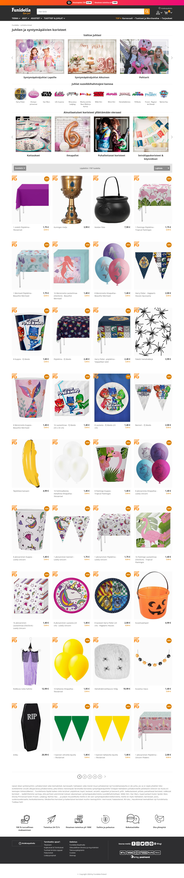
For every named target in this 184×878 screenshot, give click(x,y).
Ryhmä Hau (164, 102)
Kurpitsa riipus (141, 689)
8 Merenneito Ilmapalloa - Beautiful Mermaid (106, 294)
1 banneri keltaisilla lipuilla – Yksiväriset (106, 756)
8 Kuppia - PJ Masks (21, 359)
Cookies (73, 853)
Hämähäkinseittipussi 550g (106, 689)
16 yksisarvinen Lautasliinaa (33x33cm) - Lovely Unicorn (23, 625)
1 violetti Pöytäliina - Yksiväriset (21, 228)
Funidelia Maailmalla (77, 845)
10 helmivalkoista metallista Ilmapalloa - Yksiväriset (63, 494)
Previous (12, 58)
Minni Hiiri (111, 102)
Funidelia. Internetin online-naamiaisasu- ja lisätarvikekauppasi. (21, 11)
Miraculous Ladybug (73, 103)
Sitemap (73, 855)
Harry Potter (20, 102)
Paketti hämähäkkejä (144, 359)
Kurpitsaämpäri (142, 623)
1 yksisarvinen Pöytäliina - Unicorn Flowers (146, 756)
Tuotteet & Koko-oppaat (53, 850)
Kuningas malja (60, 227)
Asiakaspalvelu (27, 843)
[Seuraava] (105, 777)
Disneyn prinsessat (33, 103)
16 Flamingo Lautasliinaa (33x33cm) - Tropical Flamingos (146, 559)
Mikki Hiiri (98, 102)
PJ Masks (138, 102)
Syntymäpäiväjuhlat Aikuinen (92, 77)
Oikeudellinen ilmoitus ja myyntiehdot (84, 847)
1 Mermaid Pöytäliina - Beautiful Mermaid (22, 294)
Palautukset (48, 853)
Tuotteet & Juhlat (53, 18)
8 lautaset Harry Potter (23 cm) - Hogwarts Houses (106, 624)
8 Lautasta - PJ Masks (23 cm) (105, 426)
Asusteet (35, 18)
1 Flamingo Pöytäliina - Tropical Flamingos (145, 228)
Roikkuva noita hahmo (22, 689)
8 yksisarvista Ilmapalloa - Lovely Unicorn (146, 492)
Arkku (15, 755)
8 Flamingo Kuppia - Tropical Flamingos (103, 492)
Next (172, 58)
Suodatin (19, 168)
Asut (24, 18)
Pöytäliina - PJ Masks (62, 359)
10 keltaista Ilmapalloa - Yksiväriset (64, 690)
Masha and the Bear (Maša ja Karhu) (85, 104)
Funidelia (15, 25)
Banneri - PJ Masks (143, 425)
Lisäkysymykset (50, 855)
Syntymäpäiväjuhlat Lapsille (40, 77)
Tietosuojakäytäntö (77, 850)
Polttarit (144, 77)
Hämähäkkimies (124, 102)
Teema (15, 18)
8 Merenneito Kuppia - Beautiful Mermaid (22, 426)
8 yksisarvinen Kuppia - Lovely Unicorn (23, 558)
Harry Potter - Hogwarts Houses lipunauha (145, 294)
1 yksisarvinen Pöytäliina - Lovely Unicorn (106, 558)
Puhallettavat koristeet (111, 155)
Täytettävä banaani (21, 491)
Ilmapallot (73, 155)
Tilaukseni (47, 845)
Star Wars (46, 102)
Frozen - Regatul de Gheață (151, 103)
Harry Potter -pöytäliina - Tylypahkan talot (105, 360)
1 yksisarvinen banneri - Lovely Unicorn (64, 558)
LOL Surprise (59, 102)
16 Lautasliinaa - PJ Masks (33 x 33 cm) (65, 426)
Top (118, 18)
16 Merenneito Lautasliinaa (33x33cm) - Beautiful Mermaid (65, 296)
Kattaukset (33, 155)
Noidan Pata (100, 227)
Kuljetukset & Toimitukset (54, 847)
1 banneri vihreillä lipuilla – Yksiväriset (65, 756)
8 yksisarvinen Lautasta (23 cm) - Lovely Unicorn (65, 624)
